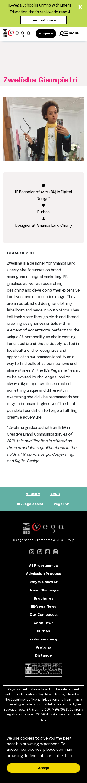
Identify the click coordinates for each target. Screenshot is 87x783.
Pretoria (43, 647)
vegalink (61, 504)
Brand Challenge (44, 590)
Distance (43, 656)
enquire (46, 33)
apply (55, 493)
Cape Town (44, 623)
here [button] (69, 756)
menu (69, 33)
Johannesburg (43, 639)
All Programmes (43, 566)
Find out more (43, 20)
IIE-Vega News (43, 607)
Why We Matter (44, 582)
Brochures (43, 598)
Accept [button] (43, 768)
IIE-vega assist (30, 504)
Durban (43, 631)
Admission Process (43, 574)
